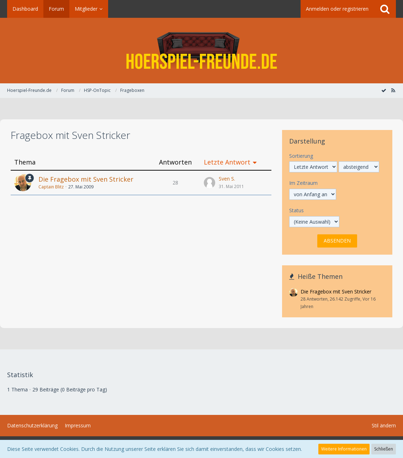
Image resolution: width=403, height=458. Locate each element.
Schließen (383, 449)
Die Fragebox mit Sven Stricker (85, 179)
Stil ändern (384, 425)
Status (296, 210)
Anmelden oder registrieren (337, 8)
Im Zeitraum (303, 182)
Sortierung (301, 155)
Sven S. (227, 178)
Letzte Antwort (227, 162)
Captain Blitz (51, 187)
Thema (25, 162)
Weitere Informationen (344, 449)
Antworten (175, 162)
